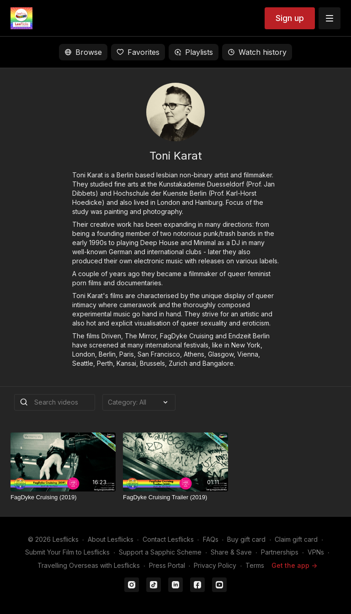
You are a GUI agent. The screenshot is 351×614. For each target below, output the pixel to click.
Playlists (193, 52)
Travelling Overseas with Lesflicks (88, 565)
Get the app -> (294, 565)
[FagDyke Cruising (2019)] (63, 497)
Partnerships (279, 552)
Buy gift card (246, 539)
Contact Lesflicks (168, 539)
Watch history (257, 52)
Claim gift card (296, 539)
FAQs (210, 539)
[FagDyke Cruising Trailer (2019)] (175, 497)
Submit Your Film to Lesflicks (67, 552)
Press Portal (167, 565)
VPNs (316, 552)
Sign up (290, 18)
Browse (83, 52)
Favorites (138, 52)
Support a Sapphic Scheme (160, 552)
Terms (254, 565)
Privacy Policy (215, 565)
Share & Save (231, 552)
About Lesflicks (110, 539)
